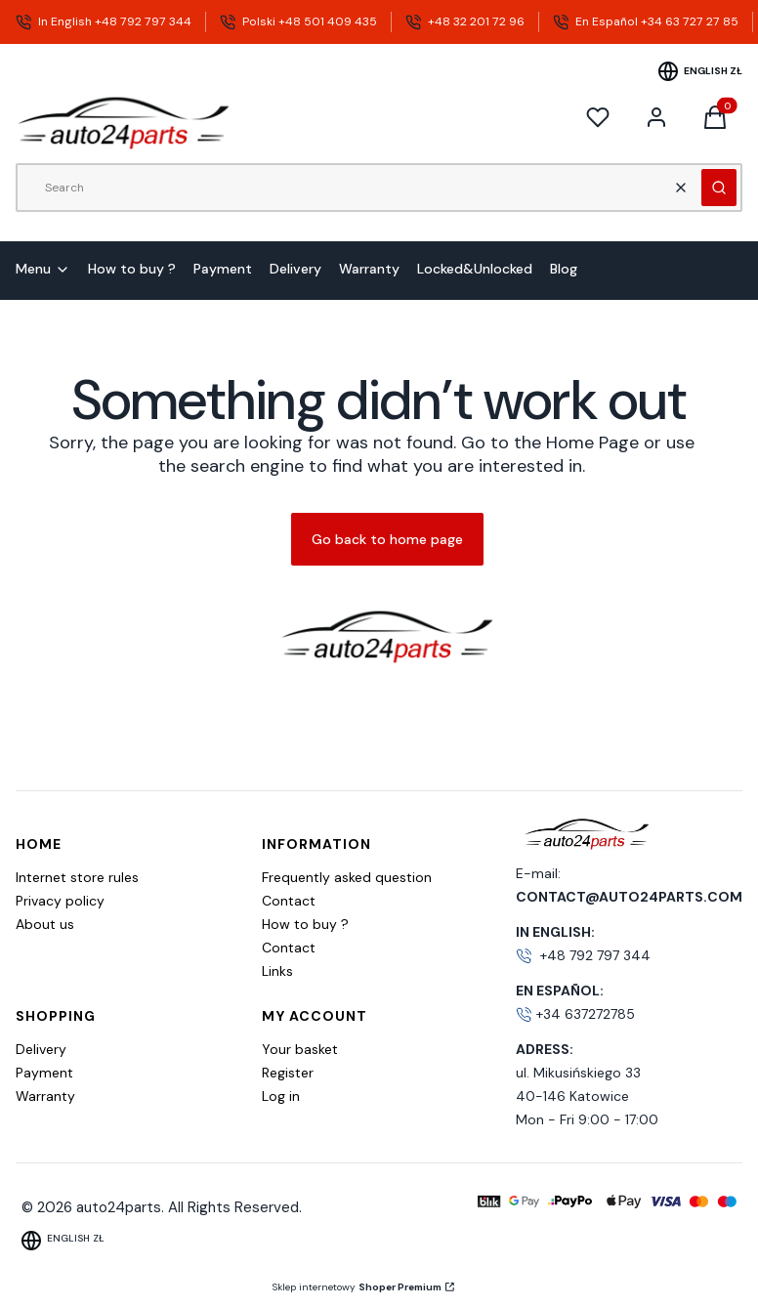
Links (277, 971)
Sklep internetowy (357, 1287)
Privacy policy (60, 900)
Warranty (45, 1096)
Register (288, 1072)
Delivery (41, 1049)
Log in (281, 1096)
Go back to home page (387, 539)
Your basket (300, 1049)
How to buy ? (305, 924)
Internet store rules (77, 877)
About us (45, 924)
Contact (289, 900)
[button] (719, 187)
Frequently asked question (347, 877)
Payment (44, 1072)
